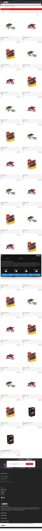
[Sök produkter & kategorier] (20, 4)
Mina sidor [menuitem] (2, 494)
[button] (1, 2)
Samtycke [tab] (7, 258)
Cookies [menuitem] (25, 523)
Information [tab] (21, 258)
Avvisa (8, 274)
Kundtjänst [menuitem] (3, 492)
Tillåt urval (21, 274)
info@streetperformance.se (8, 481)
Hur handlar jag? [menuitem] (11, 523)
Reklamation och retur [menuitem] (30, 523)
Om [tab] (34, 258)
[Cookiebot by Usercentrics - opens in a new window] (37, 255)
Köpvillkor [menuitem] (16, 523)
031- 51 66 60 (4, 479)
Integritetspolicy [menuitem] (20, 523)
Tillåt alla (34, 274)
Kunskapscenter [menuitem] (3, 489)
